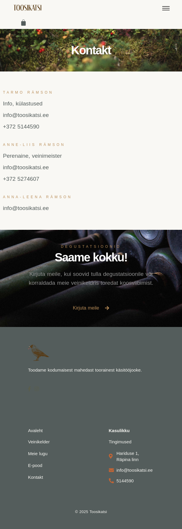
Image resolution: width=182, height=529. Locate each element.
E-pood (35, 465)
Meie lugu (37, 453)
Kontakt (35, 477)
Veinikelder (39, 441)
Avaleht (35, 430)
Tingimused (120, 441)
